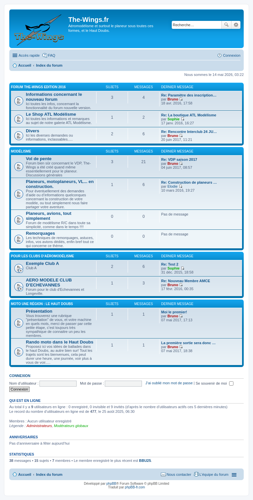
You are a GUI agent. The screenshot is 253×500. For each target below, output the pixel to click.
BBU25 (145, 461)
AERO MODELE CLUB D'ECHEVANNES (49, 282)
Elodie (172, 186)
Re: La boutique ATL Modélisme (188, 115)
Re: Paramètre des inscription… (189, 95)
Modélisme (21, 151)
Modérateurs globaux (71, 426)
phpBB (111, 483)
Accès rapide (29, 55)
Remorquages (40, 233)
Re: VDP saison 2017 (179, 159)
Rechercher (226, 25)
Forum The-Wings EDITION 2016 (38, 87)
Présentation (39, 311)
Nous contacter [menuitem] (179, 474)
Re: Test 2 (169, 264)
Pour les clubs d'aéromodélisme (42, 256)
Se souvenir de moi (214, 383)
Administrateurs (39, 426)
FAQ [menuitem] (51, 55)
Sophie (173, 119)
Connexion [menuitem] (231, 55)
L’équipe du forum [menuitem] (214, 474)
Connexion (20, 376)
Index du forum (49, 474)
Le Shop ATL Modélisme (51, 114)
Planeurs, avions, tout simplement (48, 216)
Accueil (24, 474)
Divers (32, 130)
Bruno (172, 99)
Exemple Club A (42, 263)
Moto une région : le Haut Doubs (42, 304)
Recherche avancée (235, 25)
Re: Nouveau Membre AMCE (185, 281)
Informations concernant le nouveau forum (54, 97)
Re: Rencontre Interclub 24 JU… (189, 132)
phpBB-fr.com (135, 487)
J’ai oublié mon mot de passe (169, 383)
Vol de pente (38, 158)
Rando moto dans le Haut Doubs (60, 342)
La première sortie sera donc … (188, 343)
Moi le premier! (174, 312)
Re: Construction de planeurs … (189, 182)
